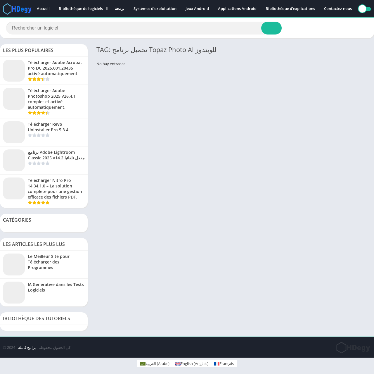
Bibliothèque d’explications (290, 8)
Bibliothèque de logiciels (81, 8)
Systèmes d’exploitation (155, 8)
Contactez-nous (338, 8)
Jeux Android (197, 8)
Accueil (43, 8)
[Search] (143, 28)
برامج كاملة (27, 348)
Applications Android (237, 8)
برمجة (119, 8)
